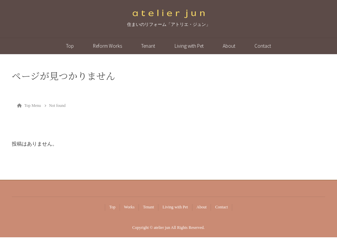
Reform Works (107, 45)
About (229, 45)
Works (129, 207)
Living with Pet (189, 45)
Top (70, 45)
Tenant (148, 45)
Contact (262, 45)
